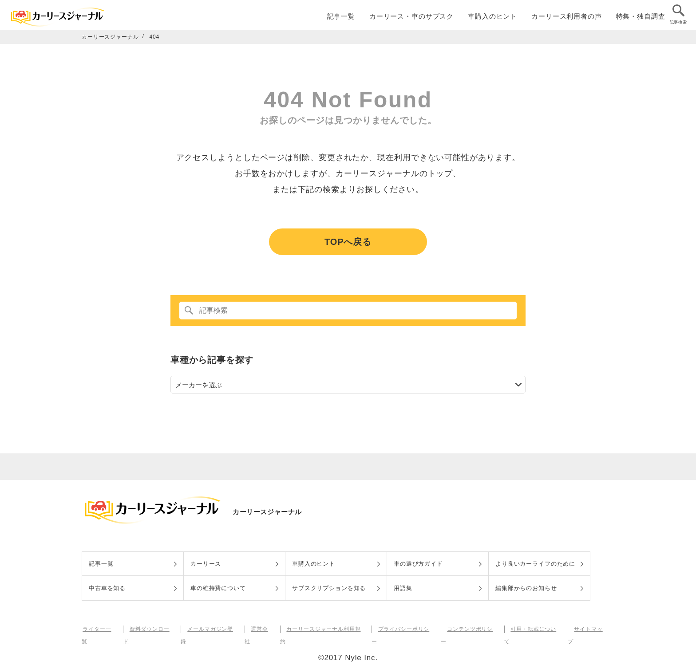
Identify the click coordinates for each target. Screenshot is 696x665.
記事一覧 (341, 18)
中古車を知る (107, 588)
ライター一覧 (99, 629)
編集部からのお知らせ (526, 588)
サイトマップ (588, 629)
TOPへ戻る (348, 242)
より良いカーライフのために (535, 563)
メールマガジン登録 (211, 629)
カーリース (205, 563)
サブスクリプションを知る (329, 588)
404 (155, 36)
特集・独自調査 (640, 18)
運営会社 (260, 629)
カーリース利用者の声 (566, 18)
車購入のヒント (492, 18)
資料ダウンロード (151, 629)
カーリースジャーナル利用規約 (324, 629)
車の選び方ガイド (418, 563)
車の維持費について (218, 588)
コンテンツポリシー (470, 629)
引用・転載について (533, 629)
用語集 (403, 588)
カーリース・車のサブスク (411, 18)
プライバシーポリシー (404, 629)
